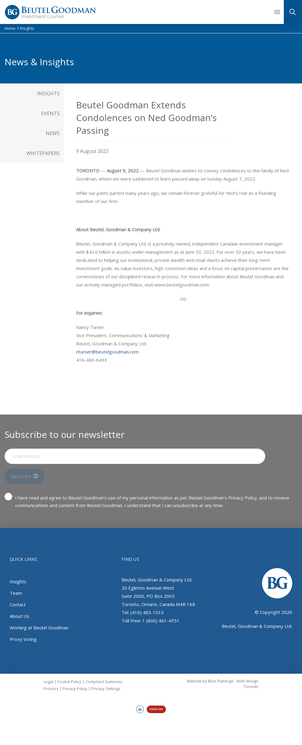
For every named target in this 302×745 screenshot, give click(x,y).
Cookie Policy (69, 681)
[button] (277, 12)
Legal (48, 681)
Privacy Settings (105, 688)
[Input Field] (135, 456)
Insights (18, 581)
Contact (18, 604)
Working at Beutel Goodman (39, 628)
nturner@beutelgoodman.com (107, 352)
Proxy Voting (23, 639)
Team (16, 593)
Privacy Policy (74, 688)
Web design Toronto (247, 683)
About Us (19, 616)
